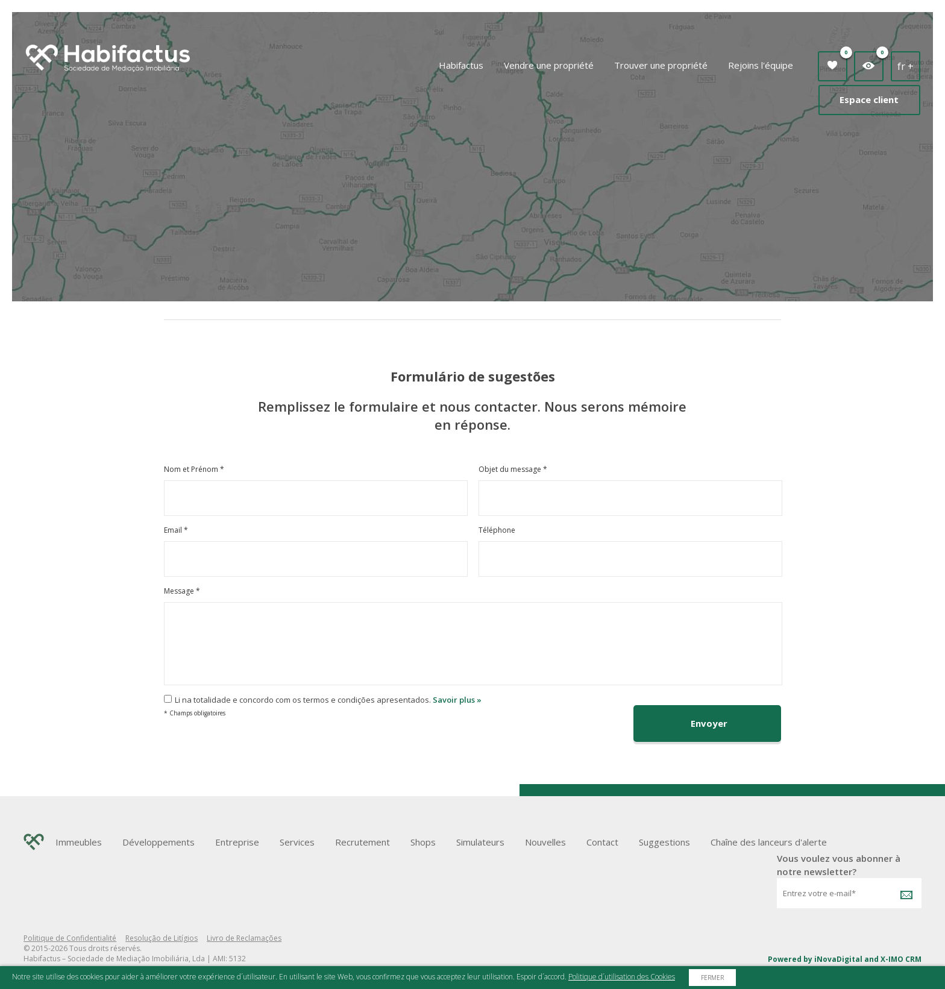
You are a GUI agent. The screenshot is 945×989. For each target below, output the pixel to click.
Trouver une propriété (661, 65)
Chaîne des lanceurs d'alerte (769, 842)
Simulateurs (480, 842)
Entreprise (237, 842)
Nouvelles (545, 842)
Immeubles (78, 842)
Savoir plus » (457, 699)
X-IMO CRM (901, 959)
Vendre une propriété (549, 65)
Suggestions (664, 842)
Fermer (712, 977)
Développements (158, 842)
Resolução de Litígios (161, 938)
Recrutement (362, 842)
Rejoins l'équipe (760, 65)
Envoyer (709, 723)
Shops (423, 842)
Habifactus (461, 65)
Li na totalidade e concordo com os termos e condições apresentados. (303, 699)
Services (297, 842)
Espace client (869, 99)
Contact (602, 842)
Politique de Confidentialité (70, 938)
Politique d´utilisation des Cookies (621, 977)
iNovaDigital (838, 959)
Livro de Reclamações (244, 938)
